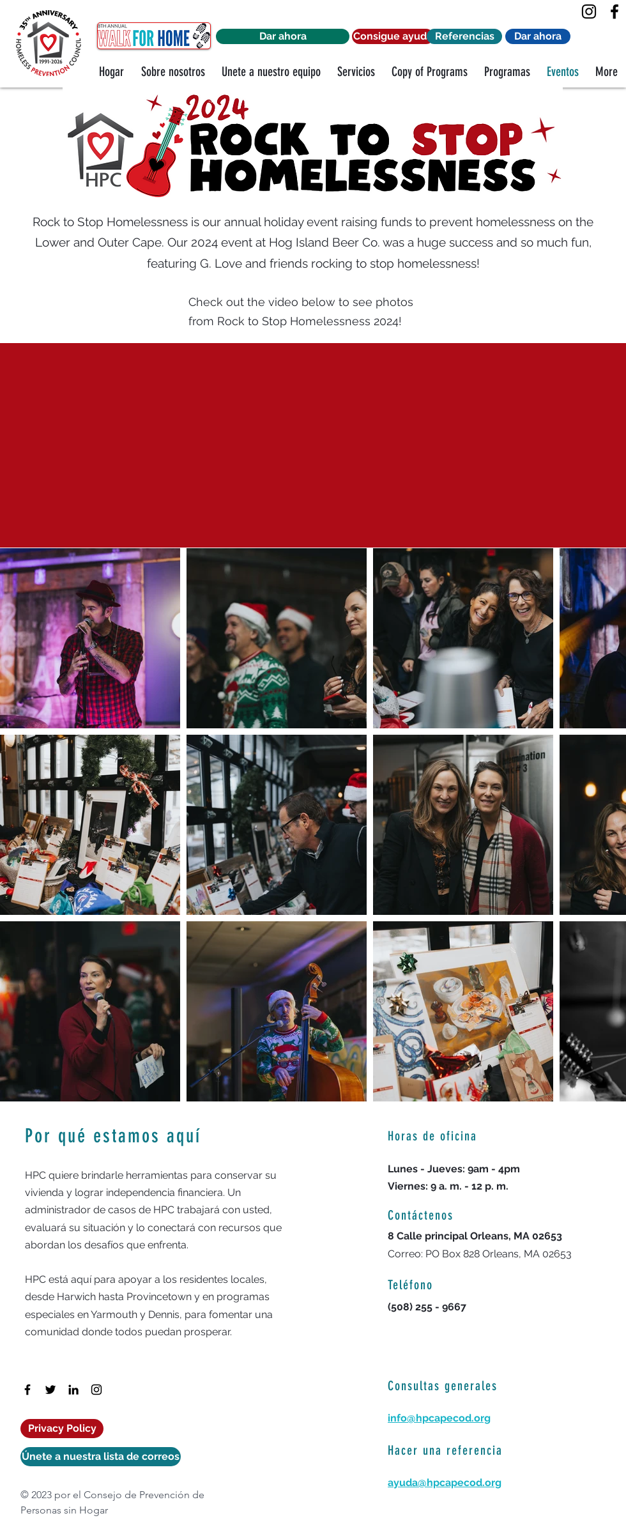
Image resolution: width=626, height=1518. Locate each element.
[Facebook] (614, 11)
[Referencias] (464, 36)
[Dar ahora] (282, 36)
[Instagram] (589, 11)
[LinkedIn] (73, 1390)
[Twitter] (50, 1390)
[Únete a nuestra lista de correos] (100, 1456)
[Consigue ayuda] (393, 36)
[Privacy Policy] (61, 1428)
